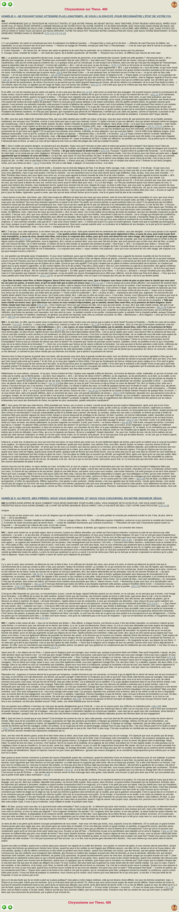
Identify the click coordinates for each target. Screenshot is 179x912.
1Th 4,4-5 (152, 603)
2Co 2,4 (117, 393)
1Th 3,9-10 (25, 239)
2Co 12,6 (155, 94)
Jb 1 (36, 163)
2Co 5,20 (127, 540)
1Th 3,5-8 (49, 33)
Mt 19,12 (38, 574)
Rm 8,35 (27, 378)
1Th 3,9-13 (60, 33)
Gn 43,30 (126, 422)
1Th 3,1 (151, 126)
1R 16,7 (7, 80)
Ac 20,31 (93, 390)
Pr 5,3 (69, 770)
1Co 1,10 (45, 275)
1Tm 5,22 (19, 586)
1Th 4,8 (171, 657)
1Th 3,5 (158, 126)
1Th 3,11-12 (96, 283)
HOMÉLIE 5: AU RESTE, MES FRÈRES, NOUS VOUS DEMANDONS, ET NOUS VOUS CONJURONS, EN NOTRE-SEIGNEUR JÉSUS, (81, 498)
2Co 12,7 (96, 85)
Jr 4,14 (17, 324)
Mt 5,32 (77, 699)
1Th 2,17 (116, 65)
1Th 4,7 (54, 647)
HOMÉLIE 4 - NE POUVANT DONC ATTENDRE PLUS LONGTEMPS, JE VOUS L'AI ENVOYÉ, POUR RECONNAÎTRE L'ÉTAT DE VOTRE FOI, (86, 16)
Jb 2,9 (124, 133)
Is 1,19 (169, 887)
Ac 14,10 (87, 92)
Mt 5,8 (11, 317)
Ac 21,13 (54, 383)
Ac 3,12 (39, 99)
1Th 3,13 (42, 305)
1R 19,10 (56, 75)
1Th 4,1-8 (163, 505)
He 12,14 (39, 584)
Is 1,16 (95, 324)
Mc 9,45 (156, 706)
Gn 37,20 (132, 420)
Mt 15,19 (161, 307)
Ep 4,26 (140, 478)
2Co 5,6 (135, 586)
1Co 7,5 (7, 728)
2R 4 (59, 72)
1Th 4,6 (44, 618)
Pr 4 (47, 775)
